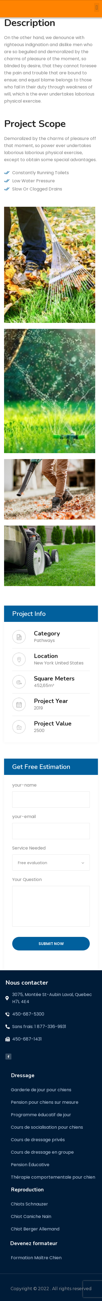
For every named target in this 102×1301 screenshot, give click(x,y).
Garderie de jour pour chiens (41, 1090)
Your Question (51, 902)
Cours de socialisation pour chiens (47, 1127)
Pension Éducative (30, 1165)
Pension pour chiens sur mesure (44, 1102)
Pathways (44, 640)
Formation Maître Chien (36, 1258)
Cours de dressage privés (38, 1140)
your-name (51, 792)
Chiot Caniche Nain (31, 1216)
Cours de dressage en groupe (42, 1152)
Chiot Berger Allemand (35, 1229)
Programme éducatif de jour (41, 1115)
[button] (96, 7)
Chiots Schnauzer (29, 1204)
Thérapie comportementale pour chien (53, 1177)
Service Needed (51, 855)
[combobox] (51, 862)
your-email (51, 823)
